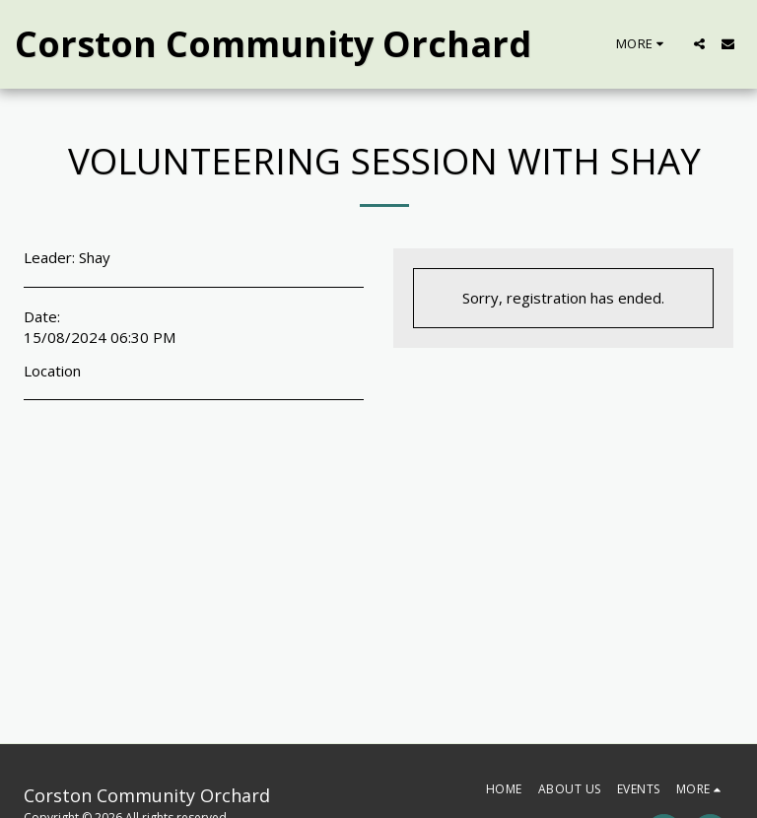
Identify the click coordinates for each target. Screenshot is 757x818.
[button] (699, 43)
